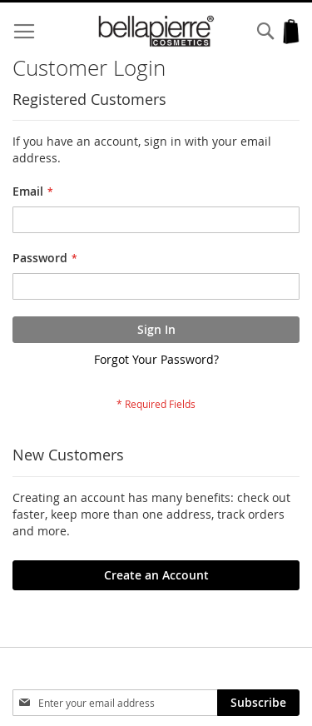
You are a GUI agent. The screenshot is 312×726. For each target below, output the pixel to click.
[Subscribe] (258, 702)
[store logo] (156, 31)
